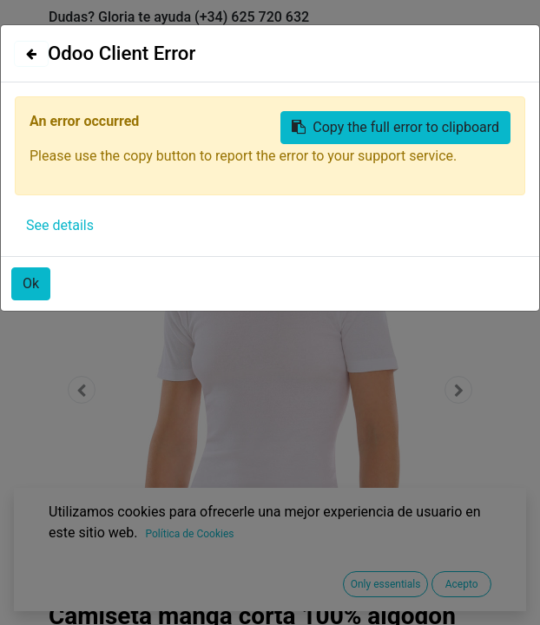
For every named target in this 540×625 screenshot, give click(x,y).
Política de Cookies (189, 534)
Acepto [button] (461, 584)
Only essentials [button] (386, 584)
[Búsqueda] (473, 164)
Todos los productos (112, 198)
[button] (82, 389)
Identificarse (353, 41)
